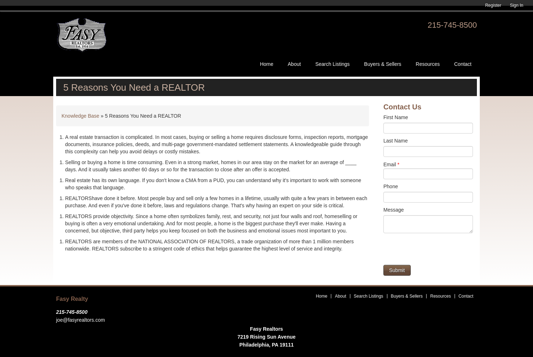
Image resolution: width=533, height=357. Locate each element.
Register (493, 5)
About (294, 64)
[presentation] (438, 251)
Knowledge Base (80, 116)
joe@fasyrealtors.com (80, 320)
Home (266, 64)
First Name (395, 117)
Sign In (516, 5)
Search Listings (332, 64)
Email (391, 164)
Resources (428, 64)
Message (393, 210)
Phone (390, 186)
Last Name (395, 141)
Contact (463, 64)
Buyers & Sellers (382, 64)
